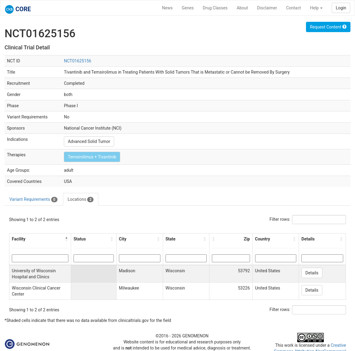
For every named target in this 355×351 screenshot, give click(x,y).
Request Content (328, 27)
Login (341, 7)
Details (311, 272)
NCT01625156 (77, 60)
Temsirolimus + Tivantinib (92, 156)
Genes (188, 7)
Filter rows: (280, 219)
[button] (66, 239)
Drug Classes (215, 7)
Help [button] (316, 7)
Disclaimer (267, 7)
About (242, 7)
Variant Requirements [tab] (33, 199)
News (167, 7)
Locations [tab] (81, 199)
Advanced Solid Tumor (89, 141)
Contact (293, 7)
